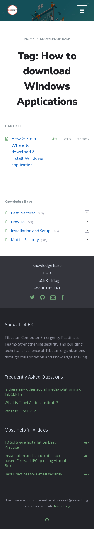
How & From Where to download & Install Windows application (27, 152)
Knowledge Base (55, 38)
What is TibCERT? (20, 411)
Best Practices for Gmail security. (34, 474)
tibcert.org (62, 506)
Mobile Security (25, 239)
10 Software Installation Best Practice (30, 445)
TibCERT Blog (47, 280)
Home (29, 38)
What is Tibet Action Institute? (31, 402)
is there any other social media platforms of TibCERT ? (44, 391)
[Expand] (87, 212)
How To (18, 221)
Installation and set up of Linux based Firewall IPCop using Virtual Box (35, 460)
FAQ (47, 272)
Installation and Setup (31, 230)
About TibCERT (47, 287)
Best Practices (23, 213)
